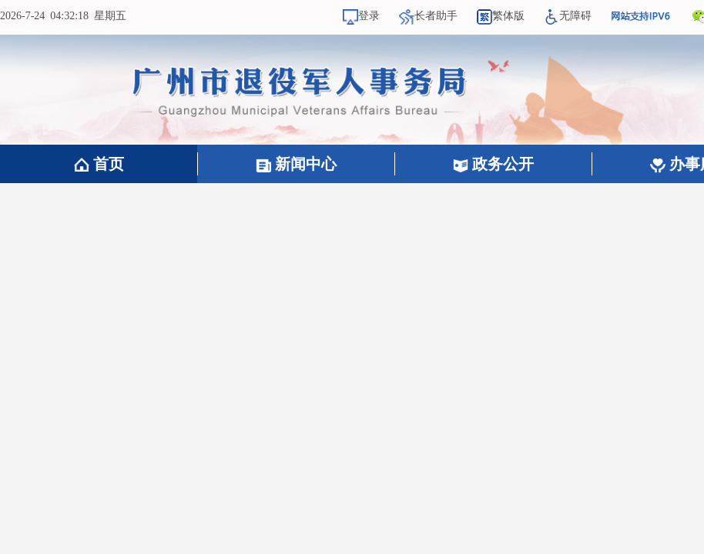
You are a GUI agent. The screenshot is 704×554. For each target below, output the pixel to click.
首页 (99, 163)
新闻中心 (296, 163)
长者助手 (428, 16)
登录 (361, 16)
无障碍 (568, 16)
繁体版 (501, 16)
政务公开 (493, 163)
